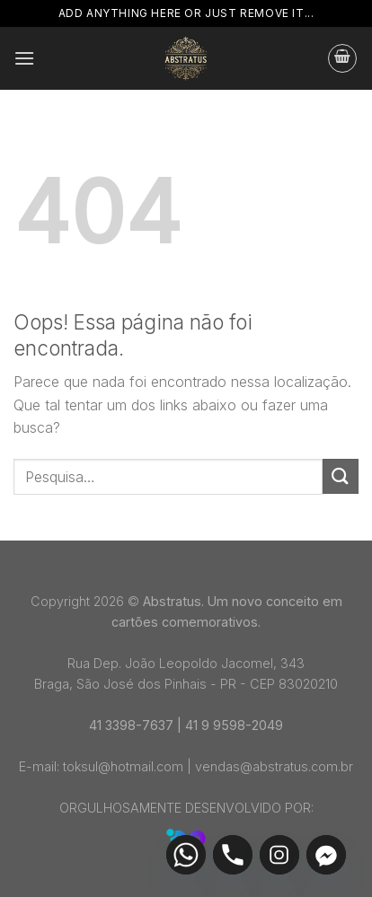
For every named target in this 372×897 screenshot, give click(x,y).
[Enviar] (341, 476)
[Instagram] (279, 855)
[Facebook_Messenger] (326, 855)
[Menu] (24, 58)
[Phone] (232, 855)
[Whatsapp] (186, 855)
